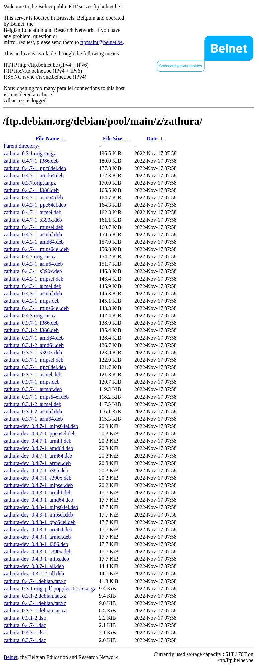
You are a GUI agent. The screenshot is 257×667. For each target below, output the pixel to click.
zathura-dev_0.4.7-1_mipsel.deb (38, 485)
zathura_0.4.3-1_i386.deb (31, 190)
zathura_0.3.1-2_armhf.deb (33, 411)
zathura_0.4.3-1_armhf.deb (33, 293)
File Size (112, 138)
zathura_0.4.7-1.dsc (25, 625)
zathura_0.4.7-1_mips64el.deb (36, 249)
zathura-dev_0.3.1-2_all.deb (34, 574)
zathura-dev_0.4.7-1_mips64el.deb (41, 426)
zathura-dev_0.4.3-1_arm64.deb (38, 529)
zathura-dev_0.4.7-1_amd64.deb (38, 448)
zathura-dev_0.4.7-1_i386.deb (36, 470)
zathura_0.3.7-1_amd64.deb (34, 338)
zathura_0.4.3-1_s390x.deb (33, 271)
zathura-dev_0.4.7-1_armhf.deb (37, 441)
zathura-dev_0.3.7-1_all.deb (34, 566)
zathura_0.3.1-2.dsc (25, 618)
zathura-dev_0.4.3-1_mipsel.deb (38, 515)
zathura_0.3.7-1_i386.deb (31, 323)
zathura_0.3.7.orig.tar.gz (30, 183)
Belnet (11, 657)
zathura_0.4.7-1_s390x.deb (33, 220)
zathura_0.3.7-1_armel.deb (32, 374)
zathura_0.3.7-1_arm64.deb (33, 419)
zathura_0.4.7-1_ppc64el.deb (35, 168)
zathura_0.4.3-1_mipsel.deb (33, 279)
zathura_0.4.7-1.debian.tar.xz (35, 581)
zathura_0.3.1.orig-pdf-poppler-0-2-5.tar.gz (50, 588)
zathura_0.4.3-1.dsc (25, 632)
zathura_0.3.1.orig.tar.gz (30, 153)
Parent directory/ (21, 146)
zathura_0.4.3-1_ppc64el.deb (35, 205)
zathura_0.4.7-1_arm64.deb (33, 197)
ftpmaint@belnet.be (101, 42)
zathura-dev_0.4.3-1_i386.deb (36, 544)
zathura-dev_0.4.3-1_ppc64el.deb (40, 522)
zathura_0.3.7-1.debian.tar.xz (35, 610)
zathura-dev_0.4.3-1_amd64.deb (38, 500)
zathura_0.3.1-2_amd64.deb (34, 345)
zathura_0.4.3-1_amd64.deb (34, 242)
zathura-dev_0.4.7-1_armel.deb (37, 463)
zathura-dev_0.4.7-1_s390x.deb (37, 478)
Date (152, 138)
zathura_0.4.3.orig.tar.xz (30, 315)
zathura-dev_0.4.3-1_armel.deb (37, 537)
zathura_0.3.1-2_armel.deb (32, 404)
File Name (47, 138)
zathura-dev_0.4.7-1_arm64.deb (38, 456)
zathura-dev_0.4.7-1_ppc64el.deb (40, 433)
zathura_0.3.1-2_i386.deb (31, 330)
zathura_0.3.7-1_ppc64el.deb (35, 367)
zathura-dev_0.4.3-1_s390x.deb (37, 551)
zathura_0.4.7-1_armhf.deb (33, 234)
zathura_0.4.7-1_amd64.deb (34, 175)
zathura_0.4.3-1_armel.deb (32, 286)
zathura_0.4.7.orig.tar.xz (30, 256)
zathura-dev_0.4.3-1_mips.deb (36, 559)
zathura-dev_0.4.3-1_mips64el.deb (41, 507)
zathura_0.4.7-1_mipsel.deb (33, 227)
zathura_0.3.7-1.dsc (25, 640)
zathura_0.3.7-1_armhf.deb (33, 389)
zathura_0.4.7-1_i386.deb (31, 161)
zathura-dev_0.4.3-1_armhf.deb (37, 492)
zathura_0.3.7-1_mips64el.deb (36, 397)
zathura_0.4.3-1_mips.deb (32, 301)
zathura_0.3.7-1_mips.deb (32, 382)
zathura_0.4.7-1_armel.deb (32, 212)
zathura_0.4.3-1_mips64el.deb (36, 308)
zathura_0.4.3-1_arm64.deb (33, 264)
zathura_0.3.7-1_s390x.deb (33, 352)
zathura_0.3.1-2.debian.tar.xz (35, 596)
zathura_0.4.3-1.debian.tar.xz (35, 603)
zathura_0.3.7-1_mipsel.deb (33, 360)
